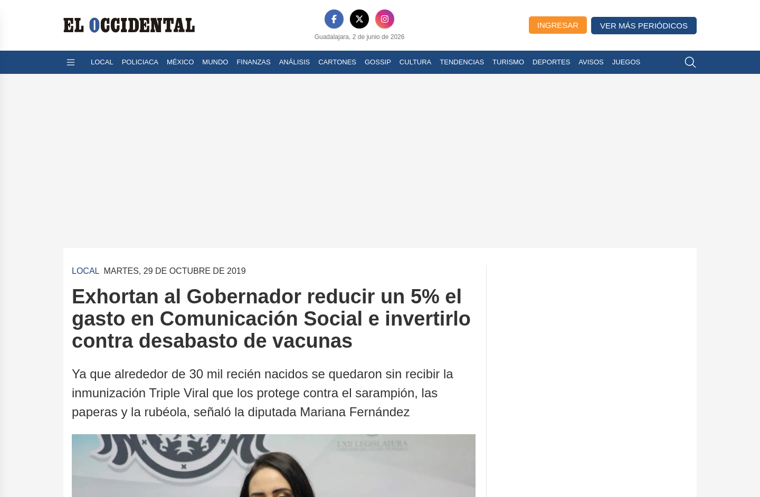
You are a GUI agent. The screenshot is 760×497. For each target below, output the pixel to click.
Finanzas (253, 62)
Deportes (551, 62)
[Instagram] (384, 18)
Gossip (378, 62)
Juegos (626, 62)
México (180, 62)
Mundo (215, 62)
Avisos (590, 62)
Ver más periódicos (644, 25)
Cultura (415, 62)
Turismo (508, 62)
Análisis (294, 62)
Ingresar (557, 25)
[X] (359, 18)
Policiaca (140, 62)
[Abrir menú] (70, 62)
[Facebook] (334, 18)
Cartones (337, 62)
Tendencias (462, 62)
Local (102, 62)
